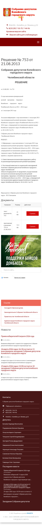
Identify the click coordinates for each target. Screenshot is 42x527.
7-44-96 (26, 28)
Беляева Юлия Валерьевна (12, 458)
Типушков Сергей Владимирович (13, 437)
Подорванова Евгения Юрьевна (13, 428)
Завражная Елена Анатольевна (13, 445)
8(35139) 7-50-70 (16, 28)
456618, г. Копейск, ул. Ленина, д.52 (17, 417)
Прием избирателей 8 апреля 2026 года (17, 336)
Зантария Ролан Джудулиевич (13, 441)
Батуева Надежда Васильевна (13, 424)
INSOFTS (30, 513)
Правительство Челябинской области (16, 316)
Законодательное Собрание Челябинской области (21, 312)
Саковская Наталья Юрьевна (12, 454)
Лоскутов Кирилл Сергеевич (12, 432)
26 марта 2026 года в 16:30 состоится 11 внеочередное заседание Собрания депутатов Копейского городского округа (20, 351)
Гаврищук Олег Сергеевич (11, 462)
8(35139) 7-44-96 (11, 412)
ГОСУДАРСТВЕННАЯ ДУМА (13, 308)
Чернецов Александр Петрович (13, 449)
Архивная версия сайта (16, 31)
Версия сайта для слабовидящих (23, 34)
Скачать (32, 214)
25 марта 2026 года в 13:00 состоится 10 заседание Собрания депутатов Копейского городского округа (19, 368)
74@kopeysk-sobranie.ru (14, 406)
